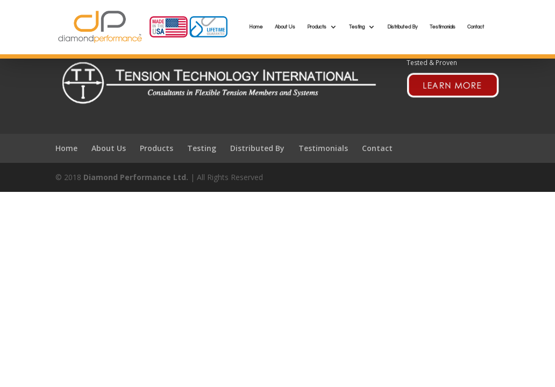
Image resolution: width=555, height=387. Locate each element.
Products (316, 27)
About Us (285, 27)
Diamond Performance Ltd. (135, 177)
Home (256, 27)
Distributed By (402, 27)
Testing (357, 27)
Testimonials (443, 27)
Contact (475, 27)
